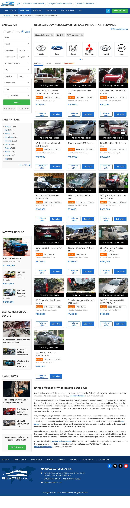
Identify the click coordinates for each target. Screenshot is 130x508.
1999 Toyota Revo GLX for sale (80, 197)
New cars (37, 11)
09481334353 (49, 479)
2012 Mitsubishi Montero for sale (48, 249)
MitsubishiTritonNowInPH (34, 3)
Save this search (9, 108)
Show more (23, 165)
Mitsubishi (9, 137)
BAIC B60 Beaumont (21, 291)
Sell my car (119, 11)
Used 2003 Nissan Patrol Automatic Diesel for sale (47, 92)
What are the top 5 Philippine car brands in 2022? (23, 364)
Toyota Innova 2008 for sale (81, 143)
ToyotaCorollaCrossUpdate (61, 3)
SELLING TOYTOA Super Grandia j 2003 (111, 249)
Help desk (73, 459)
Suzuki (7, 155)
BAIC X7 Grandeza (12, 258)
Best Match (38, 63)
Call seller (56, 114)
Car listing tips (104, 459)
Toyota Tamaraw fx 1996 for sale (80, 249)
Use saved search (24, 108)
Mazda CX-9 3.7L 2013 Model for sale (46, 354)
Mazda (7, 152)
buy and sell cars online (62, 441)
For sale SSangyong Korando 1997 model (81, 302)
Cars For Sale (10, 11)
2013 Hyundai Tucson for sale (79, 92)
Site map (50, 459)
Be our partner (87, 459)
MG (6, 159)
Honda (7, 133)
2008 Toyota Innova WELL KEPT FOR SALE (112, 302)
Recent (58, 63)
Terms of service (20, 459)
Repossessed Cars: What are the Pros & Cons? (16, 341)
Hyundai (8, 141)
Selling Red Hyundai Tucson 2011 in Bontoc (113, 197)
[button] (80, 59)
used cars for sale (77, 396)
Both (9, 31)
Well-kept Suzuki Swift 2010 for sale (113, 92)
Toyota (8, 126)
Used (27, 31)
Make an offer (42, 114)
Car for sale (7, 16)
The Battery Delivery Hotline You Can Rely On (22, 412)
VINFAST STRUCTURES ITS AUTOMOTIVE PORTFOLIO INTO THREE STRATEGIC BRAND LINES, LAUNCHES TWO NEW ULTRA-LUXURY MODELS (23, 424)
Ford (7, 130)
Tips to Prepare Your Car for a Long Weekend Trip (16, 401)
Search (17, 102)
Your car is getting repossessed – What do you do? (23, 352)
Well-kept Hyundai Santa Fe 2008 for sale (48, 144)
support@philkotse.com (53, 482)
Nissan (7, 144)
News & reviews (68, 11)
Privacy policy (36, 459)
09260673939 (68, 479)
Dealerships (51, 11)
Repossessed (69, 63)
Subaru (8, 148)
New (18, 31)
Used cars (24, 11)
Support (61, 459)
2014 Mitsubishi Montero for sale (113, 144)
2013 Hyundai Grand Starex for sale (48, 302)
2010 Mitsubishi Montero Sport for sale (47, 197)
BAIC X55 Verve (21, 273)
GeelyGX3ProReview (86, 3)
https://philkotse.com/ (43, 446)
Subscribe (17, 447)
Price (49, 63)
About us (5, 459)
